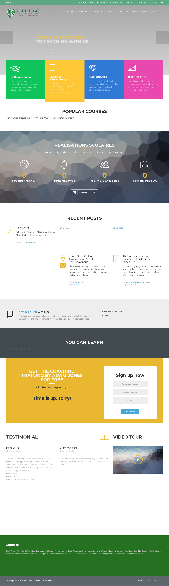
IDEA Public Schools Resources (136, 11)
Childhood (131, 285)
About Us (111, 11)
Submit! (130, 411)
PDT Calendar (96, 11)
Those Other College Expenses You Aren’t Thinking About (81, 259)
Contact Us (150, 581)
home (140, 581)
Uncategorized (30, 242)
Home (70, 11)
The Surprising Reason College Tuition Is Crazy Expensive (136, 259)
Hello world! (22, 227)
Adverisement (136, 282)
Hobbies (81, 282)
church (76, 285)
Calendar (81, 11)
